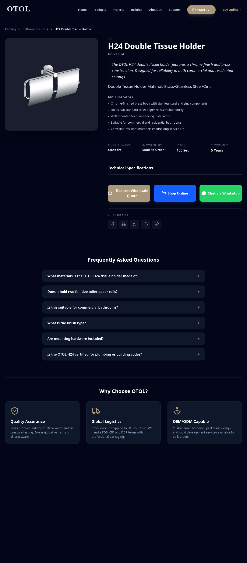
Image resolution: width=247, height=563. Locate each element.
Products (99, 10)
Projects (118, 10)
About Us (155, 10)
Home (82, 10)
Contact (201, 9)
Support (174, 10)
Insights (136, 10)
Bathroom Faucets (35, 29)
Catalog (10, 29)
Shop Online (175, 193)
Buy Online (232, 10)
